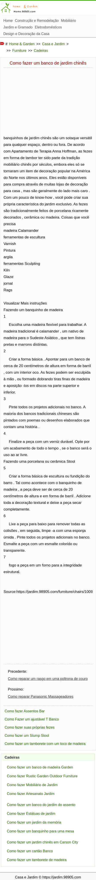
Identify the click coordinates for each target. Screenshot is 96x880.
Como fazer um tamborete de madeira (36, 860)
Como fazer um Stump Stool (27, 735)
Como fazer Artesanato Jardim (31, 794)
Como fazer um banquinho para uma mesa (40, 831)
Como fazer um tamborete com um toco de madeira (45, 744)
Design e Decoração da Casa (26, 34)
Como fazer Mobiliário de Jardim (32, 785)
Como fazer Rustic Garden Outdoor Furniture (42, 776)
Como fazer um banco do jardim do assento (41, 805)
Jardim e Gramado (18, 27)
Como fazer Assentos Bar (25, 711)
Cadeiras (41, 50)
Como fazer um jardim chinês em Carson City (42, 842)
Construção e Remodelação (37, 20)
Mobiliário (68, 20)
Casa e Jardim (53, 44)
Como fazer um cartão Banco (30, 851)
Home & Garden (22, 44)
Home (8, 20)
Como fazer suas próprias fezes (30, 727)
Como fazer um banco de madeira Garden (40, 767)
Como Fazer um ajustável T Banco (32, 719)
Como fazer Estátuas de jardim (31, 813)
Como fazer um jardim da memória (34, 822)
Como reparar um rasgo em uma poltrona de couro (48, 679)
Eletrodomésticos (48, 27)
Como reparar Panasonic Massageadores (40, 696)
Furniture (19, 50)
